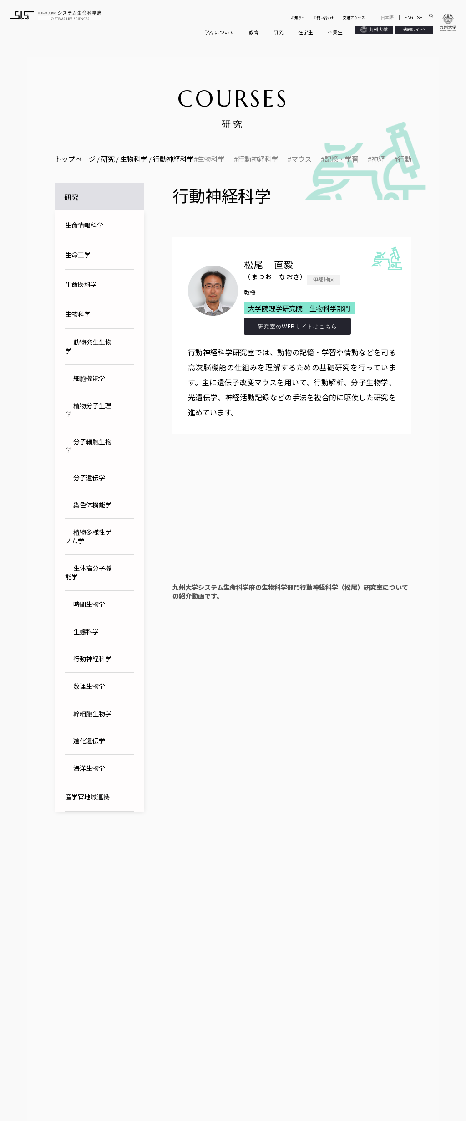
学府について (219, 32)
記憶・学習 (341, 159)
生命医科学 (81, 284)
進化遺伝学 (89, 740)
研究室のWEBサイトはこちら (297, 326)
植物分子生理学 (88, 410)
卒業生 (335, 32)
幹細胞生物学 (92, 713)
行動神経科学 (258, 159)
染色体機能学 (92, 504)
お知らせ (298, 17)
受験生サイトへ (414, 29)
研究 (279, 32)
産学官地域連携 (87, 796)
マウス (301, 159)
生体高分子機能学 (88, 572)
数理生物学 (89, 686)
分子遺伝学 (89, 477)
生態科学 (86, 631)
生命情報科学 (84, 225)
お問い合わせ (324, 17)
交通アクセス (354, 17)
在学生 (305, 32)
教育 (254, 32)
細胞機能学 (89, 378)
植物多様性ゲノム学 (88, 536)
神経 (378, 159)
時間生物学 (89, 604)
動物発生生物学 (88, 346)
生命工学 (78, 254)
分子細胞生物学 (88, 446)
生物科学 (211, 159)
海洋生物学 (89, 768)
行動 (404, 159)
